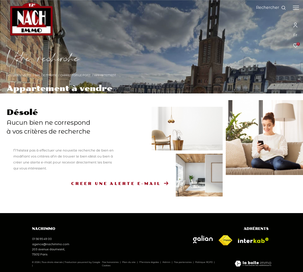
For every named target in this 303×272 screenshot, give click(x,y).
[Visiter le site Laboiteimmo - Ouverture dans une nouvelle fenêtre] (253, 264)
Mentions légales (149, 262)
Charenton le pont (75, 75)
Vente (26, 75)
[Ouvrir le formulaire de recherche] (271, 7)
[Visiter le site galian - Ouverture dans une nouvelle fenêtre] (202, 239)
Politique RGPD (204, 262)
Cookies (106, 265)
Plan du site (129, 262)
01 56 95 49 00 (42, 239)
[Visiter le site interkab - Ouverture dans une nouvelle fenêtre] (253, 240)
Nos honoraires (110, 262)
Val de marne (46, 75)
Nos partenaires (183, 262)
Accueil (13, 75)
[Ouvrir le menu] (296, 8)
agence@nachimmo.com (50, 244)
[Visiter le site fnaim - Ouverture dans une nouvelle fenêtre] (225, 240)
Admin (166, 262)
